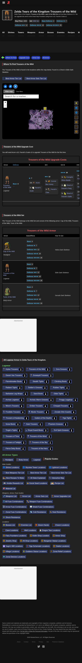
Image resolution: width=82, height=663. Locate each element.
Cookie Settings (47, 629)
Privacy (41, 642)
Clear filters (19, 91)
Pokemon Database (58, 642)
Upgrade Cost (24, 58)
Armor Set (35, 58)
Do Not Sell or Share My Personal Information (33, 631)
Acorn (38, 183)
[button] (45, 108)
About (18, 642)
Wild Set (36, 21)
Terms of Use (38, 629)
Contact (26, 642)
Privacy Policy (27, 629)
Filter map (9, 91)
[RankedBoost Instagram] (43, 646)
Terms (33, 642)
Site (47, 642)
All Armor (46, 58)
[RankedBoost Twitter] (38, 646)
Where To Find (11, 58)
